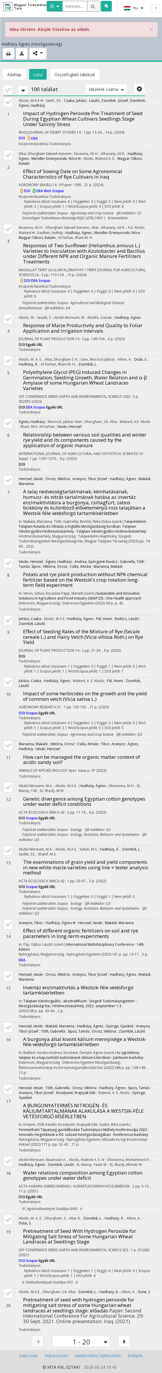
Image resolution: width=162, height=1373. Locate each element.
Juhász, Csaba (30, 618)
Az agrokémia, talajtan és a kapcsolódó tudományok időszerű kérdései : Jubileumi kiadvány (81, 1055)
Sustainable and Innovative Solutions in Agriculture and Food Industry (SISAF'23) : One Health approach (80, 596)
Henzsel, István (31, 478)
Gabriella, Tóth (132, 561)
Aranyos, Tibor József (89, 478)
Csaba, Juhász (75, 100)
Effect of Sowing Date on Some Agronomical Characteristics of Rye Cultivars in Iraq (72, 174)
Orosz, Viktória (58, 478)
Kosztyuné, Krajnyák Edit (75, 1092)
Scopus (58, 190)
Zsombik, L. (87, 364)
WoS (48, 190)
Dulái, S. (140, 359)
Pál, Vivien (104, 618)
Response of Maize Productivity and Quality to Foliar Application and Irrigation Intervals (83, 328)
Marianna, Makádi (108, 566)
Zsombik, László (32, 623)
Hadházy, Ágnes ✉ (61, 922)
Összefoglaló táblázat (74, 74)
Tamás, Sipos (29, 566)
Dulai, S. (25, 1223)
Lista (37, 74)
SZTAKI (73, 1367)
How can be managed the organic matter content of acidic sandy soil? (81, 760)
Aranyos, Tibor (31, 922)
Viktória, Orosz (55, 566)
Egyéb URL (34, 344)
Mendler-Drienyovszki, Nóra (117, 232)
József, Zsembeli (131, 100)
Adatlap (14, 74)
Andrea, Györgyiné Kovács (95, 561)
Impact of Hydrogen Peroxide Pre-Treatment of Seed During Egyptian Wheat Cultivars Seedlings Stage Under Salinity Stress (83, 118)
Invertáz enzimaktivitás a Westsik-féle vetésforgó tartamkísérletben (78, 990)
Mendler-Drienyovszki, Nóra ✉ (56, 158)
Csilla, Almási (80, 566)
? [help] (156, 8)
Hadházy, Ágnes (78, 232)
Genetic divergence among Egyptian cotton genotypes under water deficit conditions (84, 801)
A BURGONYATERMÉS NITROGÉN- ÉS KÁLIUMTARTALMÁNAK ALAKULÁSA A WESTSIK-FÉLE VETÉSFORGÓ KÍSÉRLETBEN (83, 1110)
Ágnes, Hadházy (32, 105)
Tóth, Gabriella (53, 1031)
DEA (34, 138)
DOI (22, 138)
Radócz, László (127, 618)
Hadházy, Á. (28, 364)
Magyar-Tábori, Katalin (37, 237)
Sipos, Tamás (78, 1031)
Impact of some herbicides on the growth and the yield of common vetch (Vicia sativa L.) (85, 696)
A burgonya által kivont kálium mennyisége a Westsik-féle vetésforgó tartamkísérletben (85, 1042)
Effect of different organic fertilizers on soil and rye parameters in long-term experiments (80, 933)
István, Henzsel (69, 426)
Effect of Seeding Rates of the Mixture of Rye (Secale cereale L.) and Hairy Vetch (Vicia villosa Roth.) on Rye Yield (83, 636)
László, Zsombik (102, 100)
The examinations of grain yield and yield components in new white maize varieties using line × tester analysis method (85, 867)
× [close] (151, 30)
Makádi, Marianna (119, 922)
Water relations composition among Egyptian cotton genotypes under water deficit (82, 1175)
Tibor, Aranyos (113, 743)
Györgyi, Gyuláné (119, 1026)
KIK (60, 1367)
